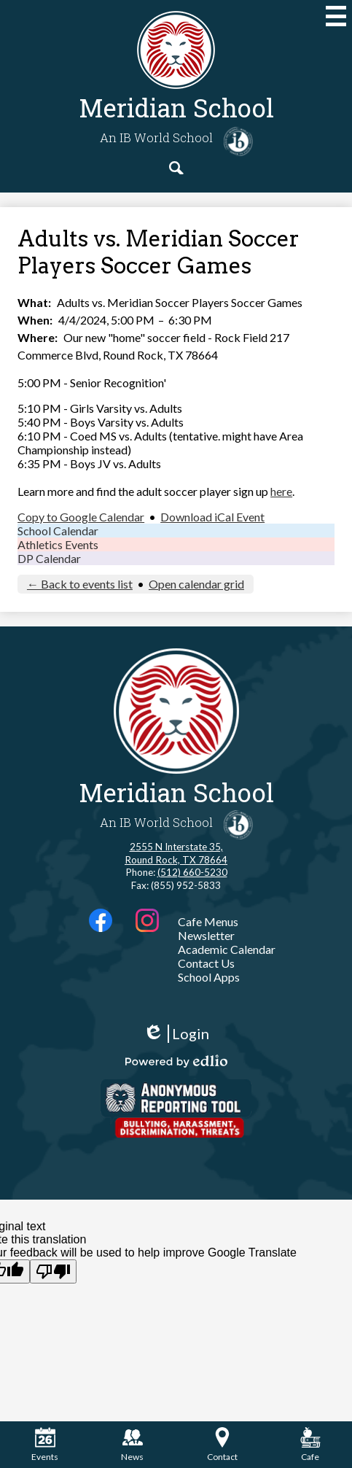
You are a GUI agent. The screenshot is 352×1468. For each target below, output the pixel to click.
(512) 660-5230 (192, 872)
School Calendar (57, 530)
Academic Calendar (226, 949)
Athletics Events (57, 544)
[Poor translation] (53, 1271)
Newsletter (206, 935)
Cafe (310, 1444)
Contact (222, 1444)
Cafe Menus (208, 921)
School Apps (209, 977)
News (132, 1444)
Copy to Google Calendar (80, 517)
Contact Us (206, 963)
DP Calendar (49, 558)
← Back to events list (80, 584)
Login (176, 1034)
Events (44, 1444)
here (281, 491)
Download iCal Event (212, 517)
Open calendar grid (196, 584)
